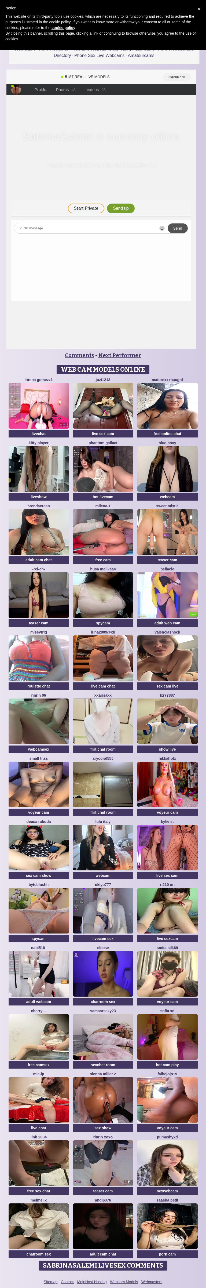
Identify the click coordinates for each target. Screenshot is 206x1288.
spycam (103, 623)
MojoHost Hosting (92, 1282)
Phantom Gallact (103, 443)
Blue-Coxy (167, 443)
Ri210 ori (167, 884)
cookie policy (63, 28)
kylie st (167, 821)
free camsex (39, 1065)
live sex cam (103, 434)
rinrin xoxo (103, 1137)
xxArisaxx (103, 695)
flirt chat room (103, 749)
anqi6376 (103, 1200)
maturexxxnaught (167, 380)
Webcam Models (124, 1282)
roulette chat (38, 686)
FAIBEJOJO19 (167, 1074)
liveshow (38, 497)
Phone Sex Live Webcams (99, 55)
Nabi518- (38, 948)
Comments (79, 355)
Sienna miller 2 (103, 1074)
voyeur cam (38, 812)
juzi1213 (103, 380)
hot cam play (167, 1065)
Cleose (103, 948)
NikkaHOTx (167, 758)
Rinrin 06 (38, 695)
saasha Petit (167, 1200)
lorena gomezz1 (38, 380)
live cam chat (103, 686)
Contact (67, 1282)
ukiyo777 (103, 884)
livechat (39, 434)
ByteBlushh (39, 884)
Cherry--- (38, 1011)
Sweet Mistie (167, 506)
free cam (103, 560)
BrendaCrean (38, 506)
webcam (167, 497)
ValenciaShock (167, 632)
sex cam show (39, 875)
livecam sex (103, 938)
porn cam (167, 1254)
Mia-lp (38, 1074)
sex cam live (167, 686)
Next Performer (119, 355)
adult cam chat (38, 560)
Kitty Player (39, 443)
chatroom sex (103, 1002)
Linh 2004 (39, 1137)
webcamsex (38, 749)
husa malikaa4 (103, 569)
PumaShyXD (167, 1137)
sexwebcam (167, 1191)
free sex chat (38, 1191)
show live (167, 749)
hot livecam (103, 497)
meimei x (39, 1200)
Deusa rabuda (38, 821)
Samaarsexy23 (103, 1011)
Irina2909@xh (103, 632)
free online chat (167, 434)
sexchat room (103, 1065)
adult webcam (38, 1002)
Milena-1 (103, 506)
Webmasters (151, 1282)
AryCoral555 (103, 758)
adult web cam (167, 623)
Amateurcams (141, 55)
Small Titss (39, 758)
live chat (38, 1128)
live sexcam (167, 938)
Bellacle (167, 569)
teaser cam (167, 560)
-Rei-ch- (38, 569)
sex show (102, 1128)
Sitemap (50, 1282)
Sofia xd (167, 1011)
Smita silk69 (167, 948)
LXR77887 (167, 695)
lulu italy (103, 821)
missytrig (38, 632)
